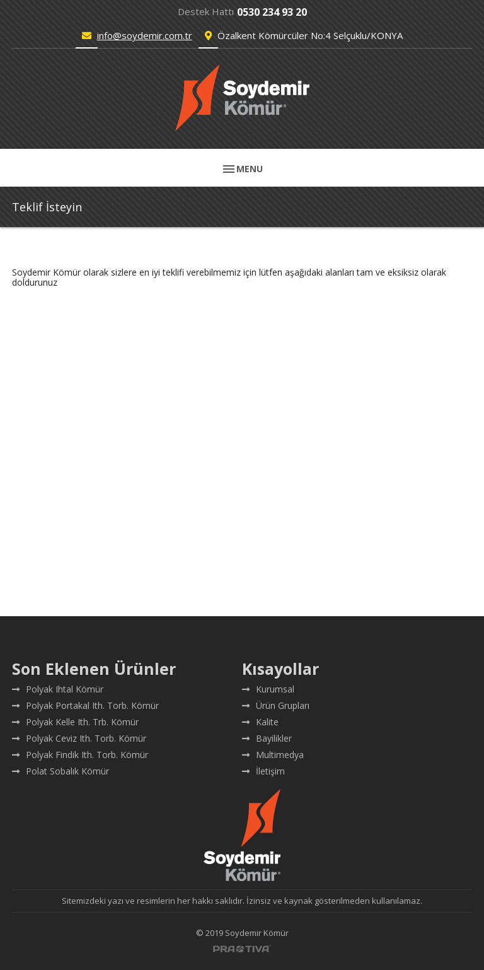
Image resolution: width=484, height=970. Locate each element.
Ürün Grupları (275, 705)
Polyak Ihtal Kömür (57, 689)
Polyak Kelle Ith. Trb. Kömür (75, 722)
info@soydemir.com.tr (144, 35)
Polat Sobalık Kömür (60, 771)
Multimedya (273, 755)
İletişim (263, 771)
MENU (242, 169)
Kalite (260, 722)
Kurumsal (268, 689)
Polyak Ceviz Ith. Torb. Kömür (79, 738)
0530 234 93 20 (272, 12)
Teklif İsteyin (47, 206)
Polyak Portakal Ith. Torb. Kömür (85, 705)
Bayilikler (267, 738)
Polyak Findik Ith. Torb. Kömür (80, 755)
